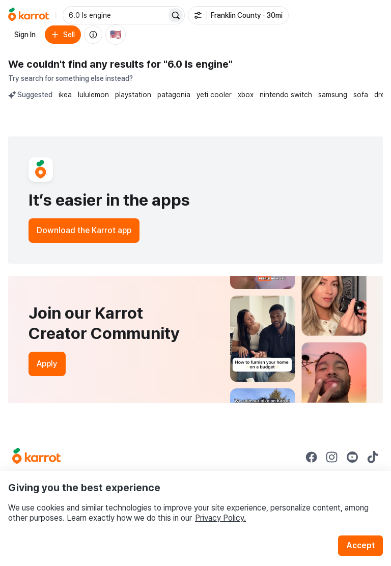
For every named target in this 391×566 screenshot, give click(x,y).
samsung (332, 95)
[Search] (176, 15)
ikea (65, 95)
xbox (246, 95)
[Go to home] (28, 15)
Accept (360, 545)
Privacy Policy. (220, 518)
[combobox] (116, 15)
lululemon (93, 95)
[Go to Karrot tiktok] (373, 457)
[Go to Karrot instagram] (332, 457)
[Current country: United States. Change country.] (115, 34)
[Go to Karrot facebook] (311, 457)
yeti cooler (214, 95)
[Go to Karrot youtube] (352, 457)
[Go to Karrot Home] (36, 457)
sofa (360, 95)
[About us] (93, 34)
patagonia (173, 95)
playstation (133, 95)
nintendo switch (286, 95)
